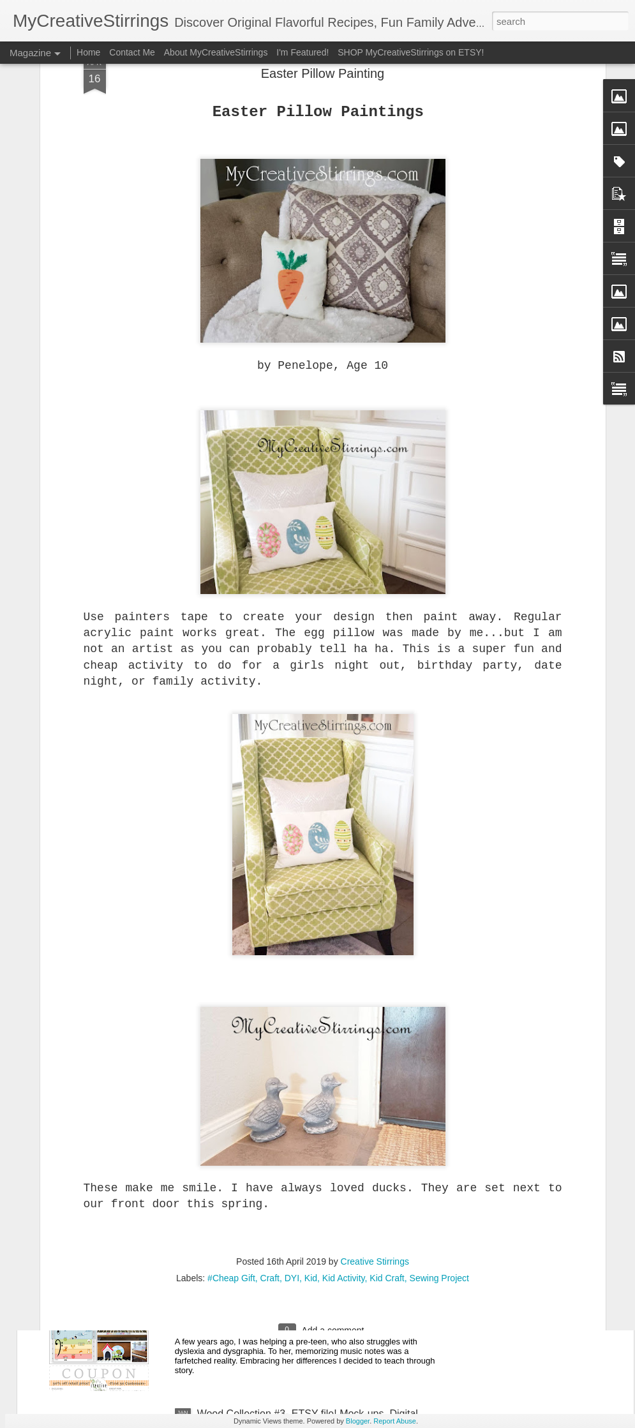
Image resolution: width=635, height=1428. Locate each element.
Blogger (358, 1421)
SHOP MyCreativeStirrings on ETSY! (411, 52)
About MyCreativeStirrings (216, 52)
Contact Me (132, 52)
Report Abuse (394, 1421)
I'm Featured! (302, 52)
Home (88, 52)
